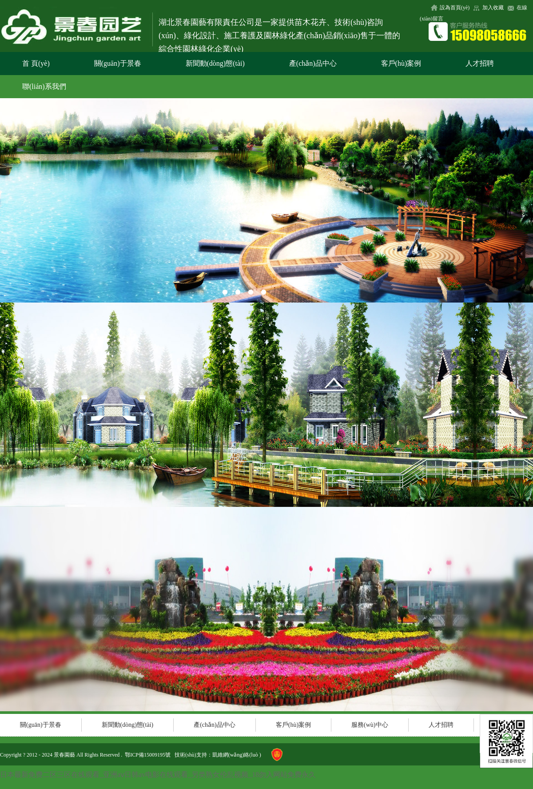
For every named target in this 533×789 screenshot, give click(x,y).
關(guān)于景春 (117, 63)
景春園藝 (64, 755)
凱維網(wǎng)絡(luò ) (236, 755)
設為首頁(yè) (454, 7)
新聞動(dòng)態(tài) (215, 63)
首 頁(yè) (36, 63)
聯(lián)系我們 (44, 86)
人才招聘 (479, 63)
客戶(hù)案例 (401, 63)
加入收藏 (493, 7)
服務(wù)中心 (369, 724)
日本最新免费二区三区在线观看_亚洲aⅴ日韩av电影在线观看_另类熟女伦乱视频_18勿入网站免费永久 (158, 774)
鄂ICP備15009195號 (148, 755)
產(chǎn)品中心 (313, 63)
